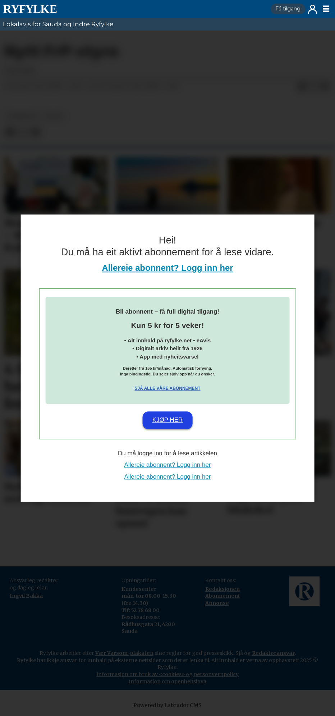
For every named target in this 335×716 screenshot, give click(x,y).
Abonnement (222, 596)
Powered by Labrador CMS (167, 705)
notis (53, 116)
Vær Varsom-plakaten (124, 653)
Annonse (217, 603)
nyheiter (22, 116)
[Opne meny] (326, 9)
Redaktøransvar (273, 653)
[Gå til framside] (30, 9)
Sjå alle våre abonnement (167, 388)
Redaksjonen (222, 589)
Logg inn (312, 9)
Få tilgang (287, 8)
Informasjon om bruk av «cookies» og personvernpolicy (167, 674)
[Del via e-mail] (325, 86)
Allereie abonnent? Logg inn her (167, 268)
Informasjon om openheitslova (167, 681)
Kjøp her (167, 420)
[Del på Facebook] (302, 86)
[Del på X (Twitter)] (313, 86)
